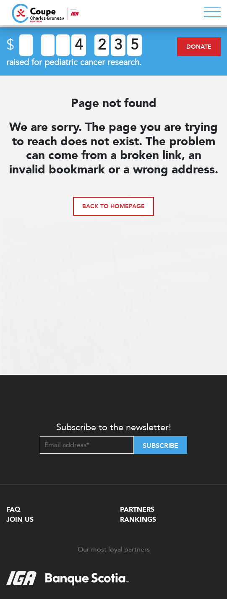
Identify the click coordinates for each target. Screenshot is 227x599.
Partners (137, 509)
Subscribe (160, 445)
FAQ (13, 509)
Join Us (20, 519)
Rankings (138, 519)
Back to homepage (113, 206)
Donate (198, 47)
